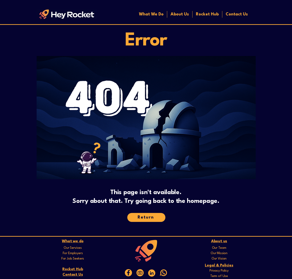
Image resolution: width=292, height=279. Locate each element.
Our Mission (219, 253)
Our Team (219, 248)
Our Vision (219, 258)
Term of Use (219, 276)
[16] (140, 272)
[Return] (146, 217)
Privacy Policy (219, 271)
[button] (151, 14)
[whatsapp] (163, 272)
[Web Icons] (151, 272)
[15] (128, 272)
